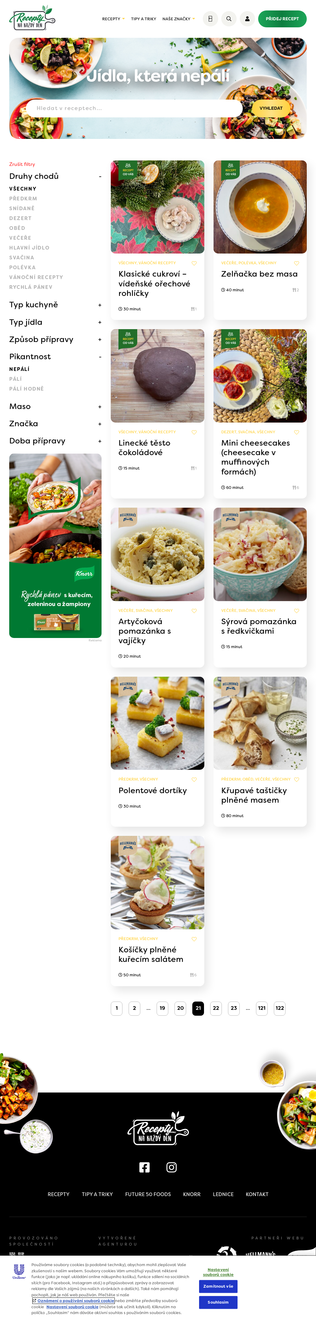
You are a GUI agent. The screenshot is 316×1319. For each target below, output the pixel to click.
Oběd (17, 228)
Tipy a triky (143, 19)
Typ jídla (25, 322)
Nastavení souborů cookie (72, 1306)
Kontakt (257, 1194)
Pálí (15, 379)
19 (162, 1008)
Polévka (22, 267)
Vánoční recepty (36, 277)
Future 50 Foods (148, 1194)
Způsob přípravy (41, 339)
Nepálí (19, 369)
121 (262, 1008)
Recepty (111, 19)
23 (234, 1008)
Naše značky (176, 19)
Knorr (192, 1194)
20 (180, 1008)
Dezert (20, 218)
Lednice (223, 1194)
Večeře (20, 238)
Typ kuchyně (33, 304)
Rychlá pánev (31, 287)
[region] (158, 1287)
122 (280, 1008)
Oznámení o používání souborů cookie (76, 1300)
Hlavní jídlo (29, 248)
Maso (20, 406)
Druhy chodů (34, 176)
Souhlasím (218, 1302)
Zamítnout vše (218, 1286)
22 (216, 1008)
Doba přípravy (37, 440)
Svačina (21, 257)
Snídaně (22, 208)
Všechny (23, 189)
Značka (23, 423)
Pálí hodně (26, 389)
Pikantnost (30, 356)
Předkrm (23, 198)
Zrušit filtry (22, 164)
